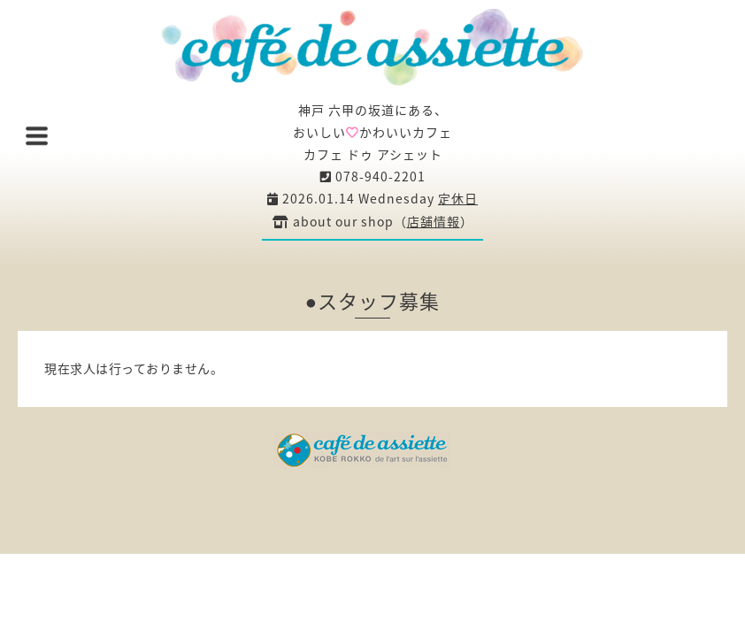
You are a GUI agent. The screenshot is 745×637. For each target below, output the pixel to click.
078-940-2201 (373, 176)
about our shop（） (373, 221)
